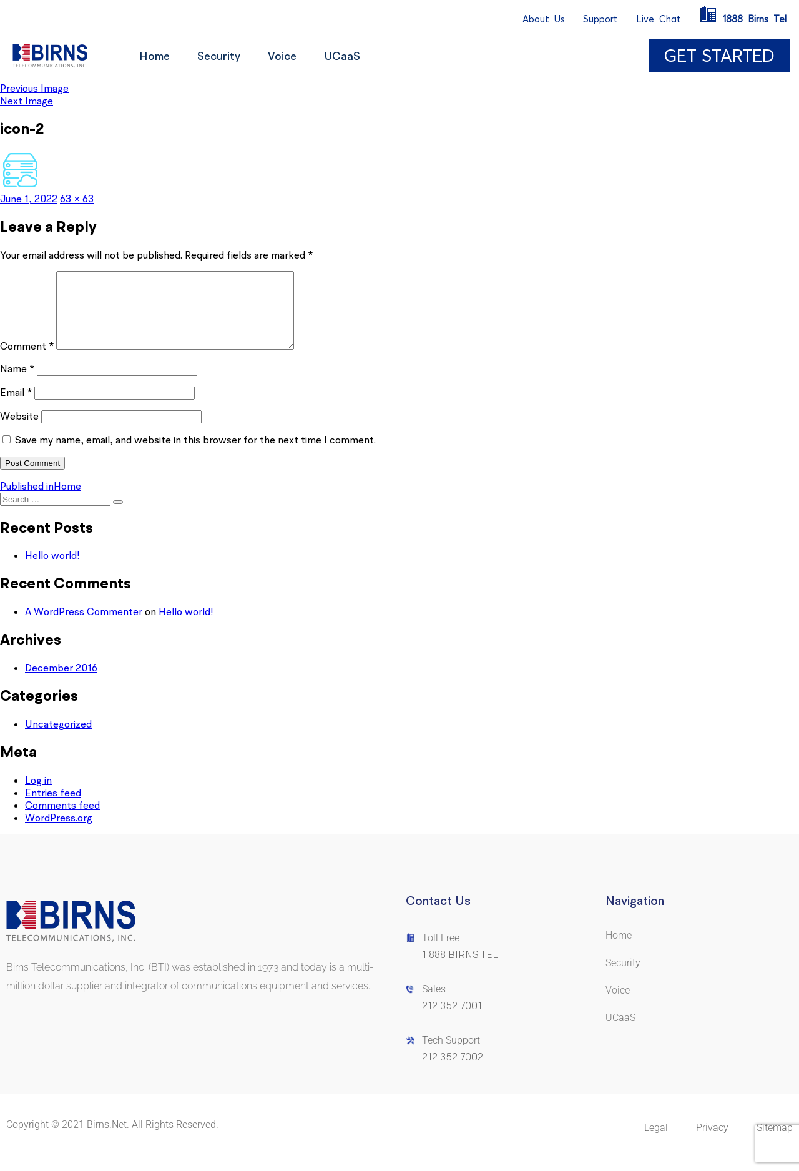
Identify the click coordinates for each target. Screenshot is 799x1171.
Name (17, 383)
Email (16, 407)
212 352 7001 (452, 1021)
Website (19, 431)
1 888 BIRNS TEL (460, 970)
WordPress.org (58, 832)
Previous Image (34, 88)
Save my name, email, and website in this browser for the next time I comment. (195, 454)
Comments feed (62, 820)
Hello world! (52, 570)
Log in (38, 795)
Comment (27, 361)
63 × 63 (77, 198)
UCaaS (354, 56)
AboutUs (543, 19)
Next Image (26, 100)
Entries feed (53, 807)
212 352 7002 (452, 1072)
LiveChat (658, 19)
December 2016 (61, 682)
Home (155, 56)
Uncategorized (58, 739)
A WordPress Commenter (83, 626)
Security (223, 56)
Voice (291, 56)
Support (600, 19)
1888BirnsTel (743, 19)
